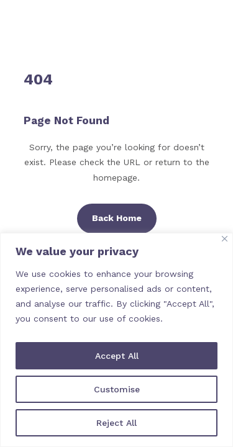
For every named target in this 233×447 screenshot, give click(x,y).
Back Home (117, 218)
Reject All (116, 423)
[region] (116, 340)
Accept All (117, 356)
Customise (117, 389)
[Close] (224, 239)
